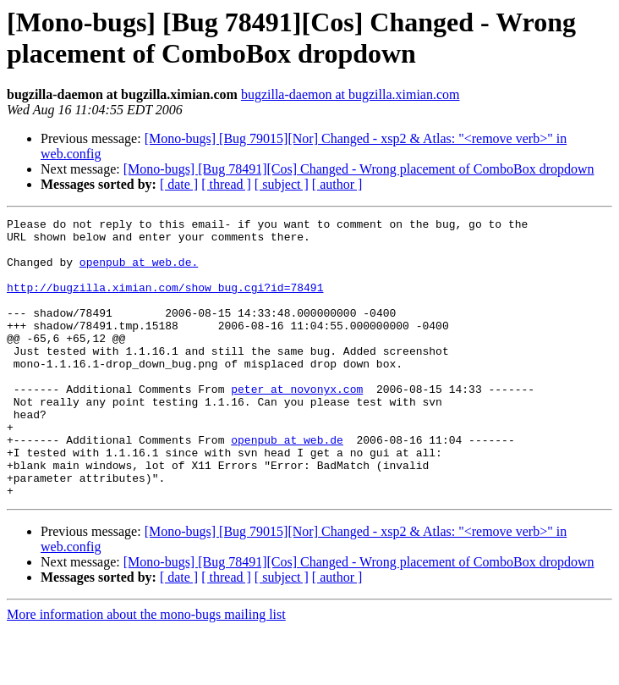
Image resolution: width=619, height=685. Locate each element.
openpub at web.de (287, 485)
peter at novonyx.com (297, 424)
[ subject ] (282, 184)
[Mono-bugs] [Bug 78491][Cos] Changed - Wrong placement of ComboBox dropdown (358, 169)
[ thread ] (226, 184)
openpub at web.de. (138, 271)
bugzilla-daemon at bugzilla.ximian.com (350, 94)
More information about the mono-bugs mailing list (146, 670)
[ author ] (337, 184)
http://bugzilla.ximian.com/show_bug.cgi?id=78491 (165, 302)
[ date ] (179, 184)
